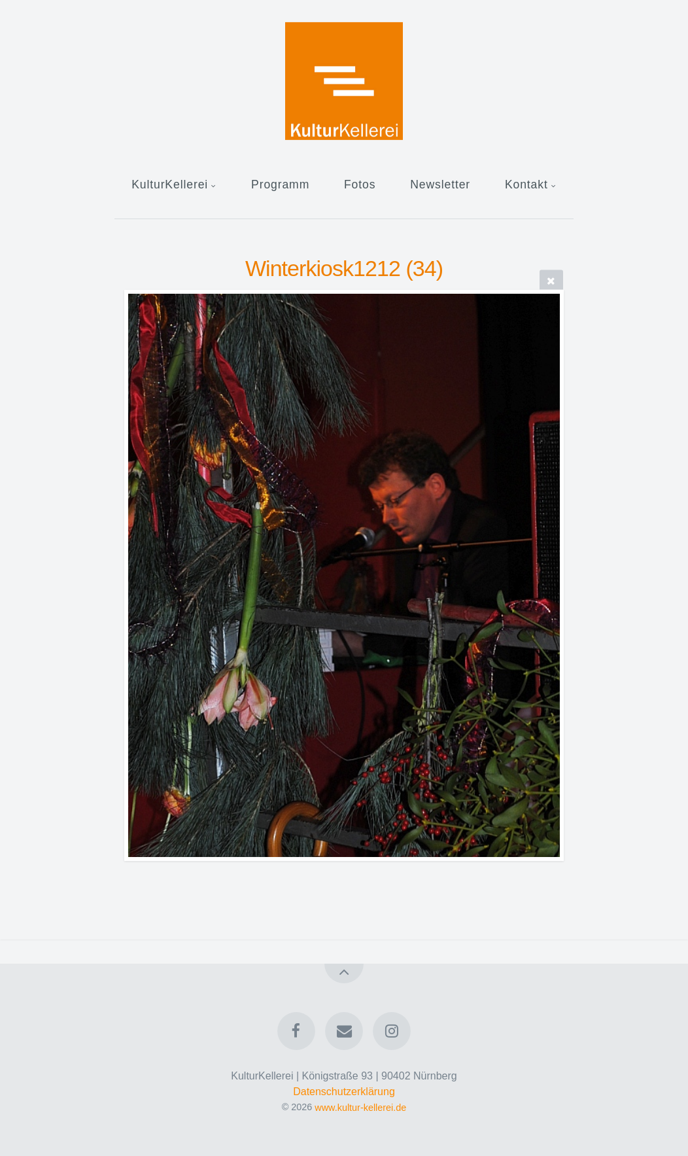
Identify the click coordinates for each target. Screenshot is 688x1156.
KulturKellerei (169, 184)
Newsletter (440, 184)
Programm (280, 184)
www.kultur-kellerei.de (360, 1107)
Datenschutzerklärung (344, 1091)
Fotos (359, 184)
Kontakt (526, 184)
